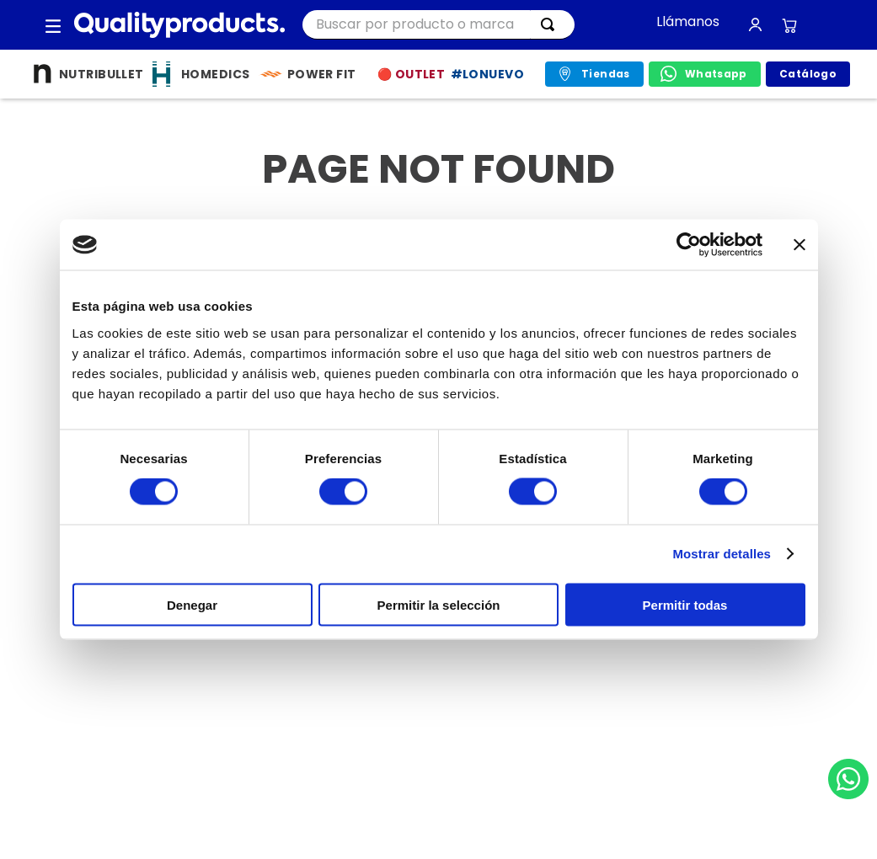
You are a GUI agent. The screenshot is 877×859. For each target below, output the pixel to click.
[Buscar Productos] (551, 24)
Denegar (192, 604)
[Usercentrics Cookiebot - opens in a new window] (688, 245)
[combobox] (438, 25)
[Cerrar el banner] (799, 245)
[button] (53, 25)
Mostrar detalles (721, 554)
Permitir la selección (438, 604)
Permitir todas (685, 604)
